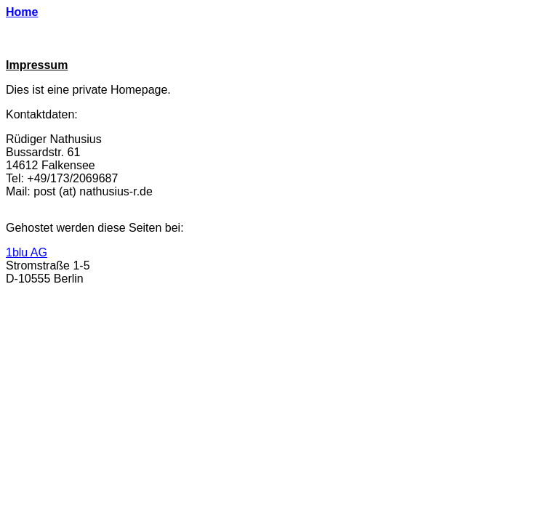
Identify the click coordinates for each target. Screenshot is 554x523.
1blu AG (26, 252)
